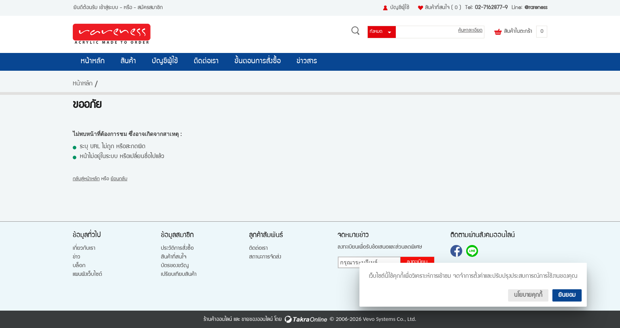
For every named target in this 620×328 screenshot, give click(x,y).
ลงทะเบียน (417, 262)
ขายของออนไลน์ (257, 319)
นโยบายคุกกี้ (528, 295)
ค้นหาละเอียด (470, 30)
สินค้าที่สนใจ (443, 8)
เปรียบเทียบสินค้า (179, 274)
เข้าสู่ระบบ (108, 8)
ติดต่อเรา (206, 61)
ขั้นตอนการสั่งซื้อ (257, 61)
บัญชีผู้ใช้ (399, 8)
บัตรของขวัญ (175, 266)
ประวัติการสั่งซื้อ (177, 248)
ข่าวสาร (307, 61)
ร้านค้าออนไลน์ (218, 319)
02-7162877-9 (491, 8)
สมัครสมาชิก (150, 8)
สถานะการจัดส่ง (265, 257)
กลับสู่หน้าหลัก (86, 179)
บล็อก (79, 266)
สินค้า (128, 61)
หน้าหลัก (93, 61)
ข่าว (76, 257)
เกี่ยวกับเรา (84, 248)
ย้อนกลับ (119, 179)
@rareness (535, 8)
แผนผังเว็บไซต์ (87, 274)
